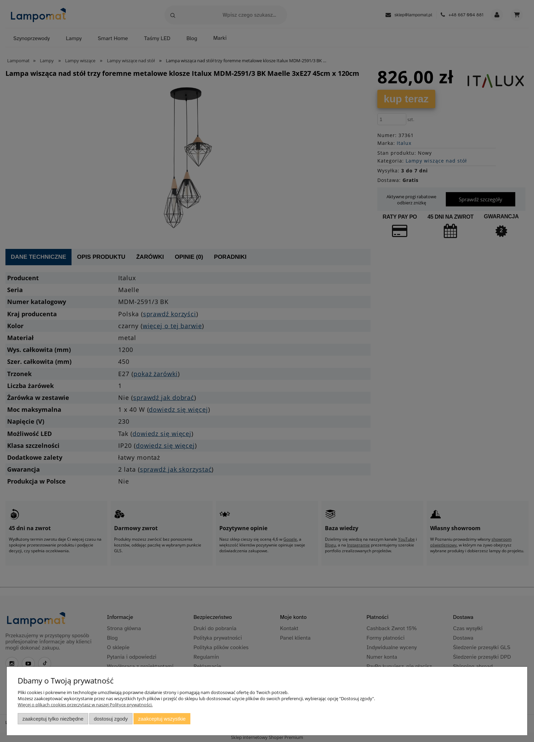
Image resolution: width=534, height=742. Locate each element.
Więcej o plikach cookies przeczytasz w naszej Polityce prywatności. (85, 705)
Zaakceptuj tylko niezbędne (52, 719)
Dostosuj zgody (111, 719)
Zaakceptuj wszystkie (162, 719)
